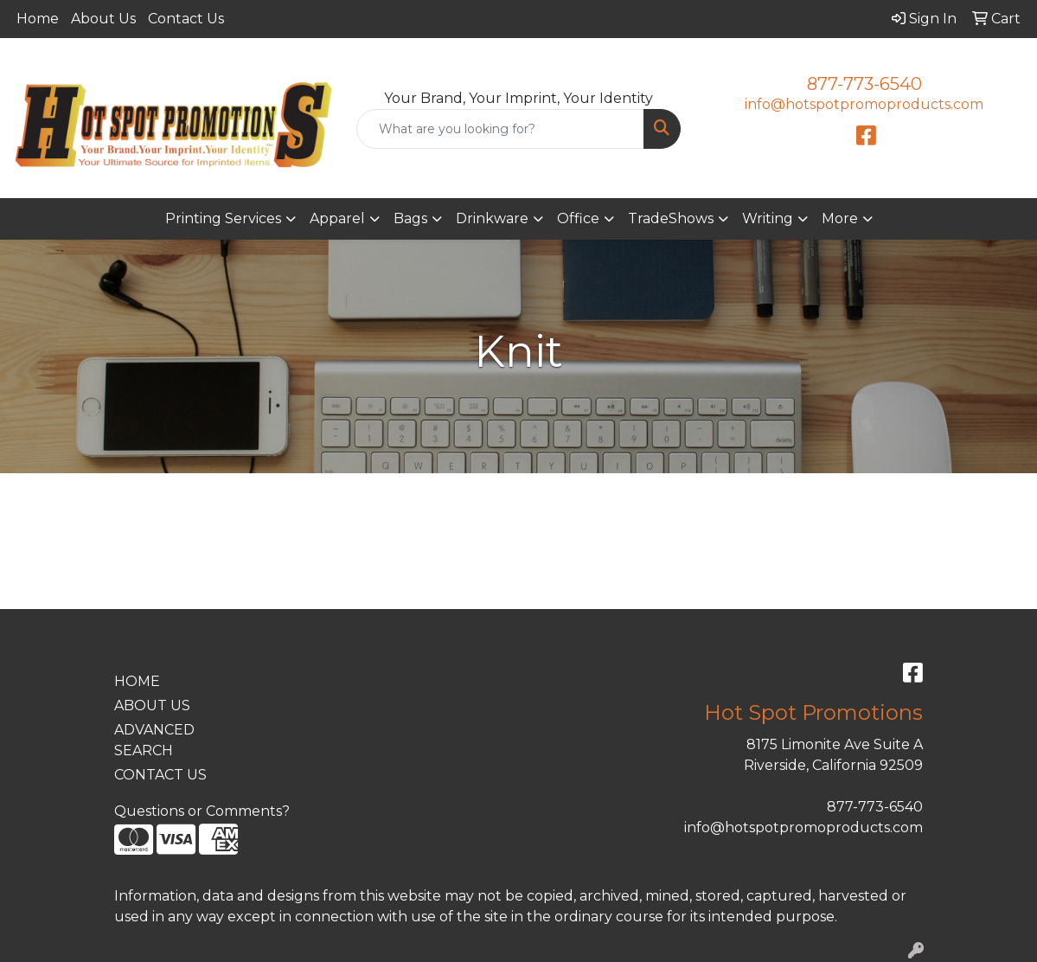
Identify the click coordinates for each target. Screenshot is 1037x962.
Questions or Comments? (202, 811)
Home (37, 18)
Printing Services (223, 218)
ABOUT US (152, 705)
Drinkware (492, 218)
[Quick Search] (500, 129)
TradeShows (671, 218)
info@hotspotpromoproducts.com (864, 104)
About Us (103, 18)
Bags (410, 218)
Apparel (337, 218)
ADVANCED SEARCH (154, 740)
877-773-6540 (864, 84)
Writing (767, 218)
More (840, 218)
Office (578, 218)
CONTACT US (160, 774)
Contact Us (186, 18)
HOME (137, 681)
